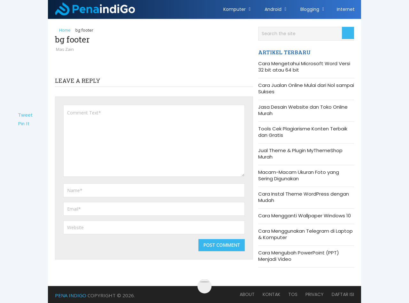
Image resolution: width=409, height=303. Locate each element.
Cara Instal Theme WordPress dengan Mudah (303, 197)
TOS (292, 294)
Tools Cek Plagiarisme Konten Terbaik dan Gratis (302, 132)
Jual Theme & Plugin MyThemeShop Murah (300, 153)
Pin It (23, 123)
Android (273, 9)
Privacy (314, 294)
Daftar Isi (343, 294)
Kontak (271, 294)
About (247, 294)
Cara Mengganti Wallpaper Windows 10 (304, 216)
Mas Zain (65, 49)
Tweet (25, 115)
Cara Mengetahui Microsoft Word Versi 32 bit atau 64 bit (304, 66)
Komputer (234, 9)
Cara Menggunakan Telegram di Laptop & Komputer (305, 234)
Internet (346, 9)
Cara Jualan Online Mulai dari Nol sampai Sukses (306, 88)
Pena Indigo (70, 295)
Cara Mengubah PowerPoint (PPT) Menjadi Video (298, 256)
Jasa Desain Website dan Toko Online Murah (303, 110)
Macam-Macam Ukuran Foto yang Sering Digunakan (298, 175)
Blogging (309, 9)
